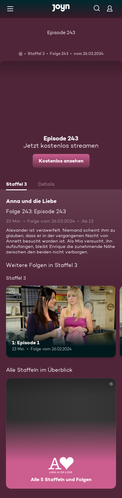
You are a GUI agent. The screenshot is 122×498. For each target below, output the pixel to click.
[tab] (16, 184)
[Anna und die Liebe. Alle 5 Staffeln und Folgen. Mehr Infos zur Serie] (61, 433)
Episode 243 (61, 32)
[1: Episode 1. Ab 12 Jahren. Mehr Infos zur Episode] (61, 322)
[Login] (109, 8)
